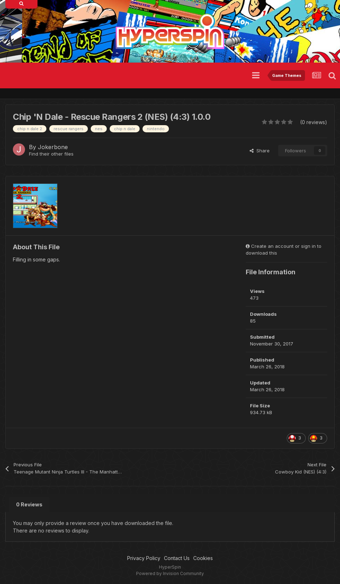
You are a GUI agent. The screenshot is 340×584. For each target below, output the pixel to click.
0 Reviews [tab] (29, 504)
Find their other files (51, 154)
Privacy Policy (143, 558)
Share (260, 150)
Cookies (203, 558)
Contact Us (177, 558)
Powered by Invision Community (170, 573)
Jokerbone (53, 147)
